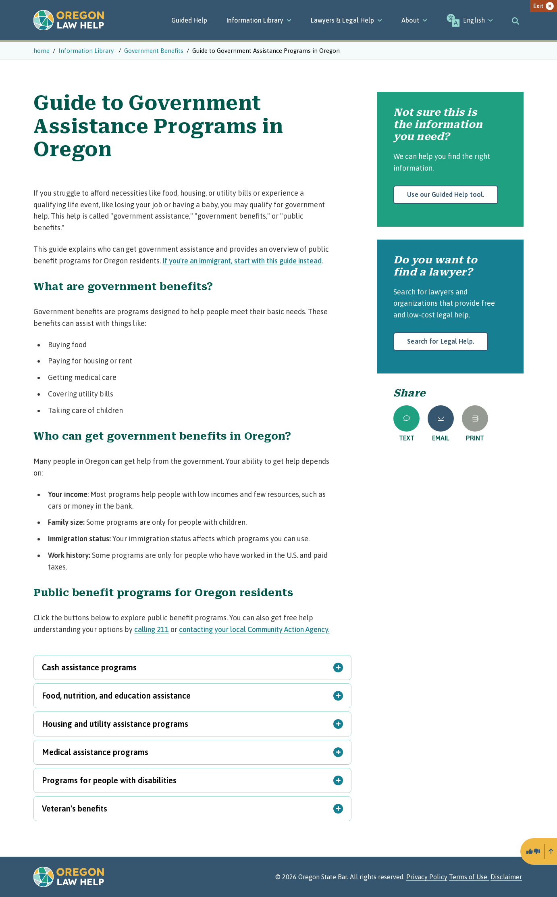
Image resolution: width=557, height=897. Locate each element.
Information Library (259, 20)
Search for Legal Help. (440, 341)
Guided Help (189, 20)
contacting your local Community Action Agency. (254, 629)
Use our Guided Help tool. (445, 194)
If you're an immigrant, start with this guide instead (242, 261)
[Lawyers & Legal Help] (346, 20)
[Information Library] (259, 20)
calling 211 (151, 629)
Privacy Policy (426, 876)
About (414, 20)
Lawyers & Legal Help (346, 20)
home (41, 50)
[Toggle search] (515, 20)
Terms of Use (469, 876)
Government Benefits (153, 50)
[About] (414, 20)
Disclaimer (506, 876)
